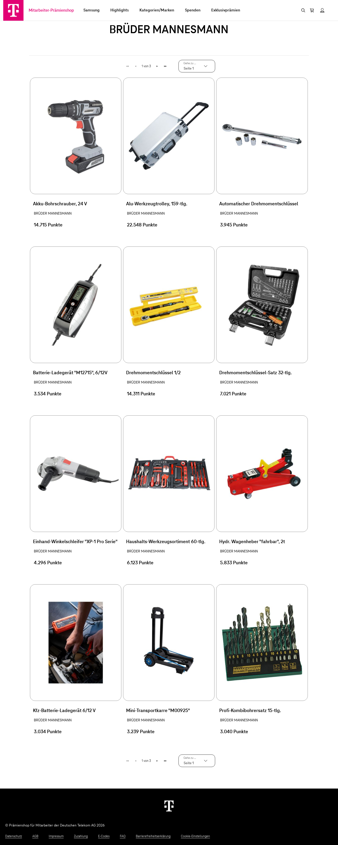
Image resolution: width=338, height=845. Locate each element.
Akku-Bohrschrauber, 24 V (60, 204)
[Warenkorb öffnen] (312, 10)
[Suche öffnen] (302, 10)
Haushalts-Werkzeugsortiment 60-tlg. (165, 541)
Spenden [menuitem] (192, 10)
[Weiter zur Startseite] (169, 806)
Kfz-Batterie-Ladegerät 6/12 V (64, 710)
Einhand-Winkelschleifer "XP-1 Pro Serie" (75, 541)
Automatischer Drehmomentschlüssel (258, 204)
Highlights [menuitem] (119, 10)
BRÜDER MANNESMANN (53, 213)
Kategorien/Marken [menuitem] (156, 10)
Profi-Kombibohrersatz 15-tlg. (250, 710)
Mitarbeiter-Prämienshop (51, 10)
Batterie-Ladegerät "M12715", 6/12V (70, 373)
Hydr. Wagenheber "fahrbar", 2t (252, 541)
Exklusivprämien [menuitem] (225, 10)
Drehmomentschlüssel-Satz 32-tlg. (255, 373)
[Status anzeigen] (322, 10)
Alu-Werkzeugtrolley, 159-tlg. (156, 204)
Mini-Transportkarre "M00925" (158, 710)
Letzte (165, 66)
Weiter (157, 66)
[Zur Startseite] (13, 10)
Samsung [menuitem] (91, 10)
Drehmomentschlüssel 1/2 (153, 373)
